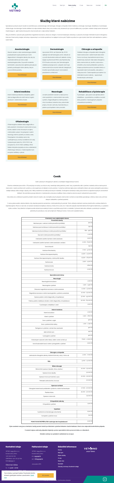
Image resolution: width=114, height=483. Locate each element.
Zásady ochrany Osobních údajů (68, 466)
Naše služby (72, 5)
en (106, 5)
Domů (54, 5)
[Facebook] (105, 479)
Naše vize (89, 5)
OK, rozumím (45, 475)
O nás (81, 5)
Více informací (22, 75)
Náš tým (62, 5)
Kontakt (98, 5)
